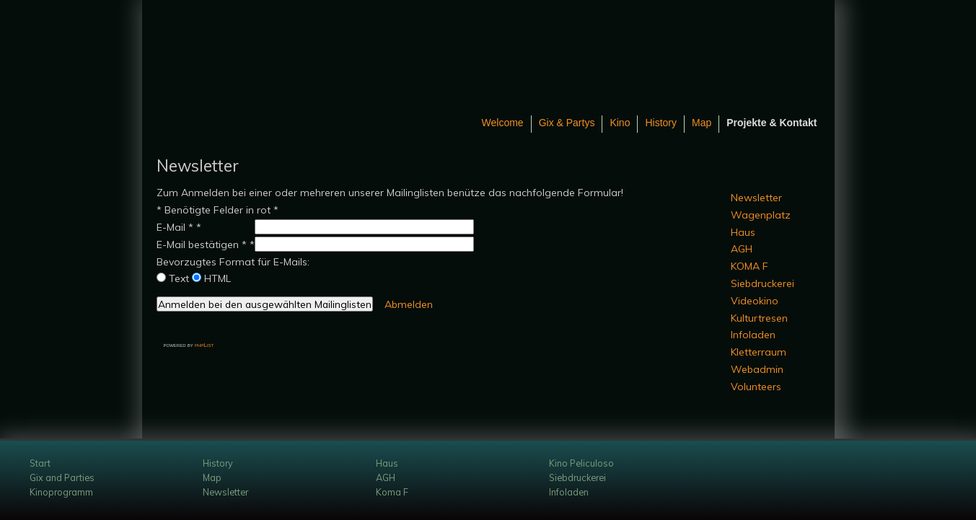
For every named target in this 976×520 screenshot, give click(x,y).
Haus (743, 232)
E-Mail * (175, 227)
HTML (217, 278)
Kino (620, 122)
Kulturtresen (759, 318)
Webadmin (757, 369)
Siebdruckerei (762, 283)
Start (40, 463)
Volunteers (756, 386)
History (661, 122)
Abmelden (408, 304)
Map (701, 122)
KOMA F (749, 266)
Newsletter (756, 197)
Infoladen (753, 334)
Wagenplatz (761, 214)
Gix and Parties (62, 477)
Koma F (392, 492)
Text (179, 278)
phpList (204, 345)
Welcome (503, 122)
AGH (741, 248)
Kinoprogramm (61, 492)
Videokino (754, 300)
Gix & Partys (567, 122)
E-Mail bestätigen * (202, 244)
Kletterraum (758, 351)
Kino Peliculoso (581, 463)
